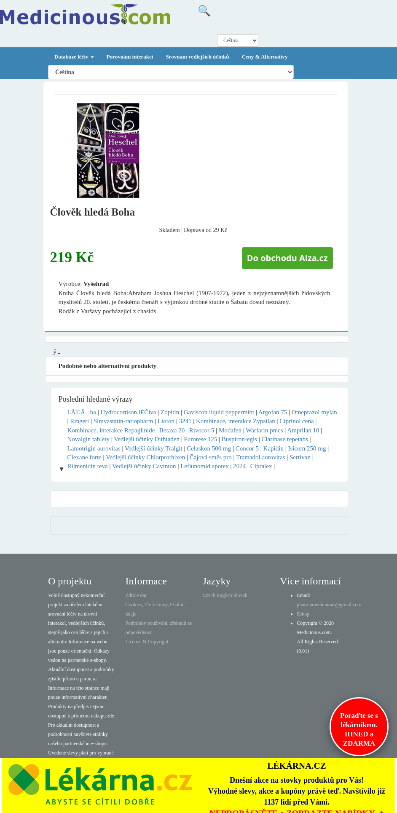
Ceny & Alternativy (264, 56)
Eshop (303, 614)
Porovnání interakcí (130, 56)
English (224, 595)
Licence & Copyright (146, 642)
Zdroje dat (135, 595)
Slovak (240, 595)
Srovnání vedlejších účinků (197, 56)
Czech (209, 595)
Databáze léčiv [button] (74, 56)
